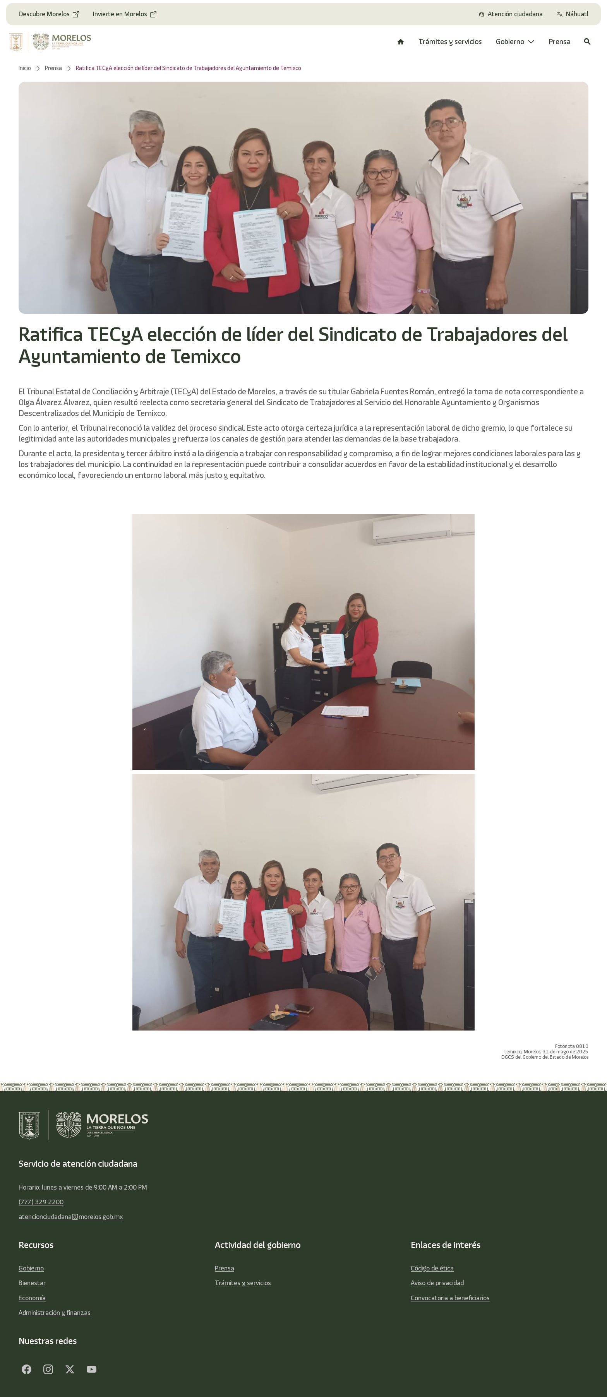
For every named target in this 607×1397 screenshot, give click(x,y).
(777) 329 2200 (41, 1202)
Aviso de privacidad (437, 1283)
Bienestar (32, 1282)
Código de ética (432, 1268)
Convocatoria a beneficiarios (450, 1298)
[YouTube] (91, 1369)
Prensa (224, 1268)
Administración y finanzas (55, 1312)
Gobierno (31, 1268)
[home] (56, 41)
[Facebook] (26, 1369)
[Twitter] (69, 1369)
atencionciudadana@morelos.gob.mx (71, 1216)
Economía (32, 1298)
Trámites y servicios (243, 1282)
